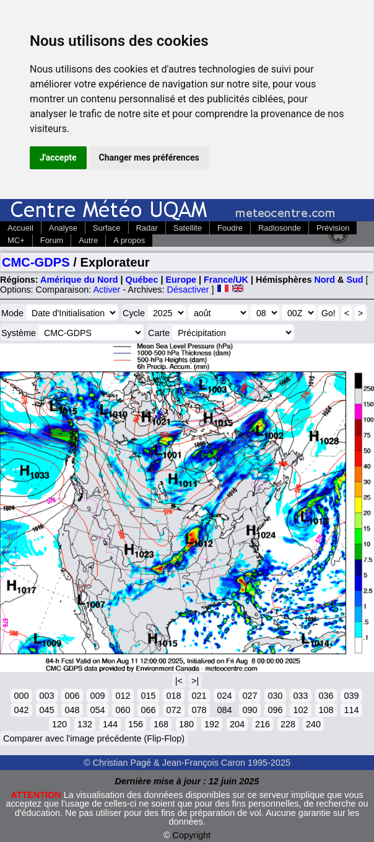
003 (46, 696)
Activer (106, 290)
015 (148, 696)
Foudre (230, 228)
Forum (51, 240)
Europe (180, 280)
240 (313, 724)
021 (198, 696)
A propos (129, 240)
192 (211, 724)
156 (135, 724)
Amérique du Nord (79, 280)
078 (198, 710)
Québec (142, 280)
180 (186, 724)
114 (351, 710)
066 (148, 710)
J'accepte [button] (58, 157)
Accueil (20, 228)
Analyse (63, 228)
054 (97, 710)
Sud (354, 280)
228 (287, 724)
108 (325, 710)
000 (21, 696)
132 (84, 724)
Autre (88, 240)
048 (71, 710)
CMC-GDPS (36, 262)
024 (224, 696)
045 (46, 710)
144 (110, 724)
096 (274, 710)
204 (237, 724)
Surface (107, 228)
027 (249, 696)
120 (59, 724)
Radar (147, 228)
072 (173, 710)
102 (300, 710)
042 (21, 710)
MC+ (16, 240)
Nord (324, 280)
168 (161, 724)
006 (71, 696)
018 (173, 696)
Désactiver (188, 290)
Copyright (192, 835)
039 (351, 696)
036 (325, 696)
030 (274, 696)
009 (97, 696)
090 (249, 710)
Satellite (187, 228)
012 (122, 696)
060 (122, 710)
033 (300, 696)
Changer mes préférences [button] (149, 157)
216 (262, 724)
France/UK (226, 280)
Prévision (332, 228)
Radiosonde (279, 228)
